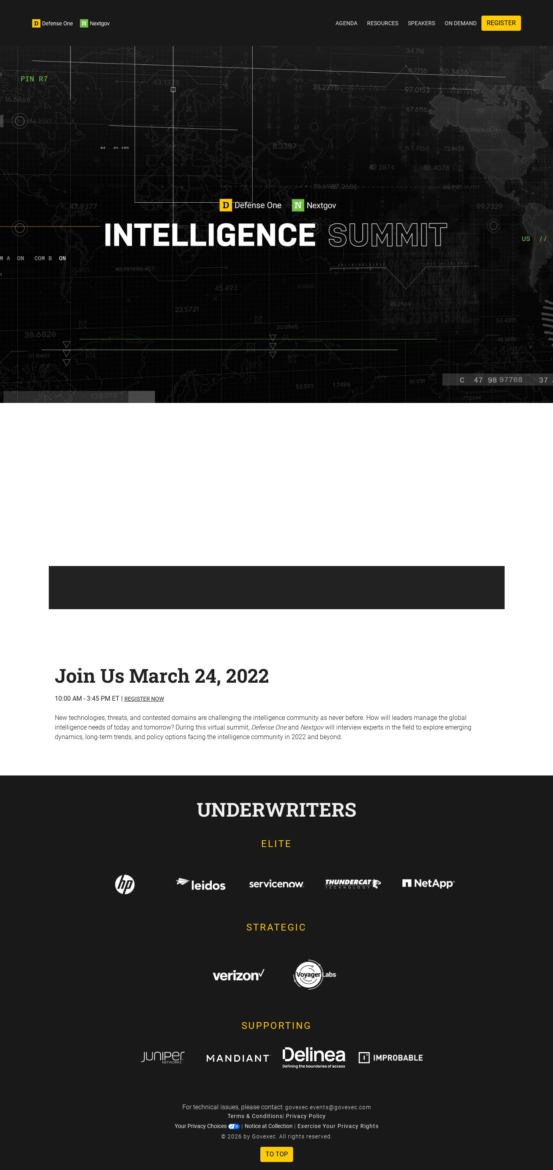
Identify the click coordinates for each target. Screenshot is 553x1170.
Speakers (421, 23)
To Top (277, 1154)
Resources (382, 23)
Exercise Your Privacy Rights (338, 1126)
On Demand (461, 23)
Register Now (144, 699)
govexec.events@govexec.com (328, 1107)
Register (501, 23)
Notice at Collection (269, 1126)
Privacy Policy (306, 1116)
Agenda (346, 23)
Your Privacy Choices (207, 1126)
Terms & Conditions (255, 1116)
